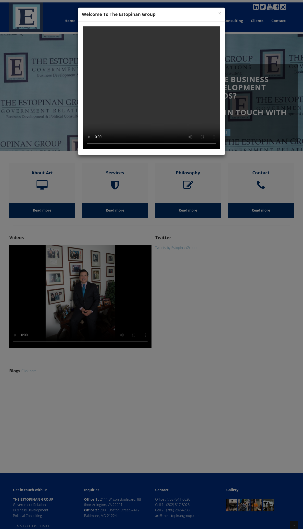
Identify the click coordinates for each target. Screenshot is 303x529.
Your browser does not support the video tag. (151, 87)
